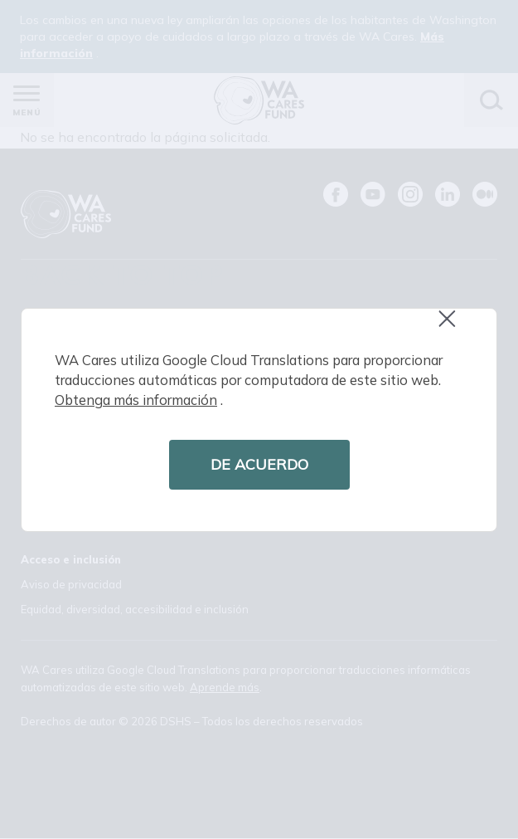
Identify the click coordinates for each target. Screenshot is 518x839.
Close (454, 327)
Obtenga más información (136, 399)
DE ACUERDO (259, 464)
